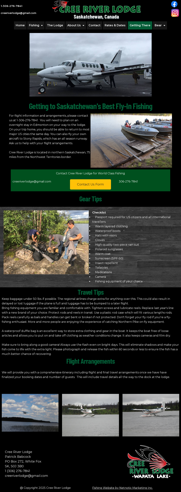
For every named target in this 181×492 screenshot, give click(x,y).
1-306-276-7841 (11, 6)
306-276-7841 (128, 181)
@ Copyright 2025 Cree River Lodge (45, 488)
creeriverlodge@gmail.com (32, 181)
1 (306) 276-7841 (17, 471)
